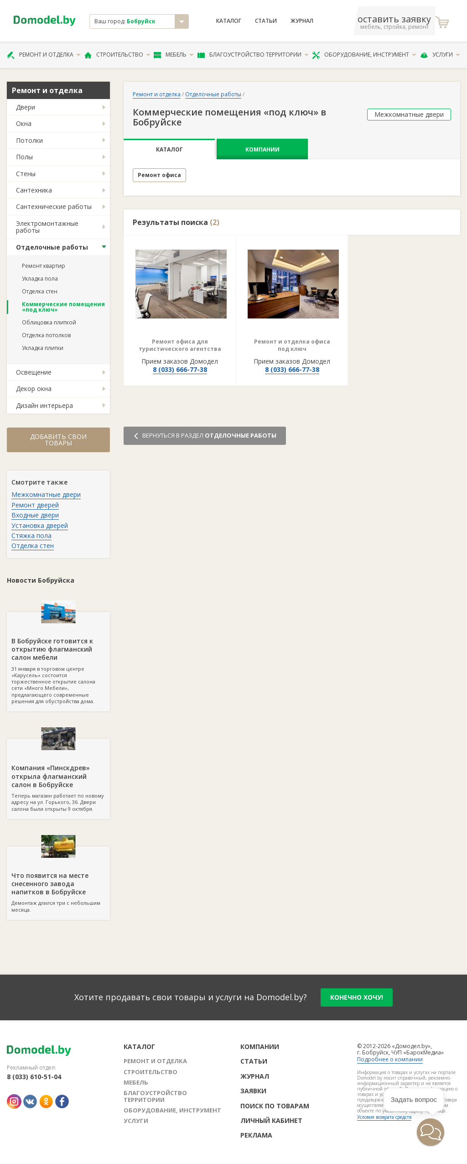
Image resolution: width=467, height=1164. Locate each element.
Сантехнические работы (54, 206)
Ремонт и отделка (44, 55)
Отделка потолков (46, 335)
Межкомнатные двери (46, 494)
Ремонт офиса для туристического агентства (180, 345)
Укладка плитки (42, 348)
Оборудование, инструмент (364, 55)
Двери (25, 107)
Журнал (302, 21)
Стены (26, 173)
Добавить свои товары (58, 439)
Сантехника (34, 190)
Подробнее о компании (390, 1059)
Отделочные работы (52, 247)
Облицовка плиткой (49, 322)
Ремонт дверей (35, 505)
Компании (262, 149)
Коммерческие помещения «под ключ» (63, 306)
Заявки (253, 1090)
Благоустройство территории (253, 55)
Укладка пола (40, 278)
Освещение (34, 372)
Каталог (228, 21)
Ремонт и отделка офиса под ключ (292, 345)
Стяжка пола (31, 535)
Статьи (266, 21)
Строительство (117, 55)
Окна (23, 123)
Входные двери (35, 515)
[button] (403, 1148)
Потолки (29, 140)
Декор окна (34, 388)
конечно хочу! (356, 997)
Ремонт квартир (43, 266)
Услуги (440, 55)
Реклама (256, 1135)
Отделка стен (39, 291)
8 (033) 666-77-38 (180, 369)
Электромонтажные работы (47, 227)
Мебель (174, 55)
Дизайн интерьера (44, 405)
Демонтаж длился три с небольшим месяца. (58, 879)
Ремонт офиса (159, 175)
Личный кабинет (271, 1120)
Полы (24, 156)
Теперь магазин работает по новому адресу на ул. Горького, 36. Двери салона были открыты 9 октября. (58, 775)
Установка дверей (39, 525)
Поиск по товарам (274, 1105)
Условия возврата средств (384, 1117)
